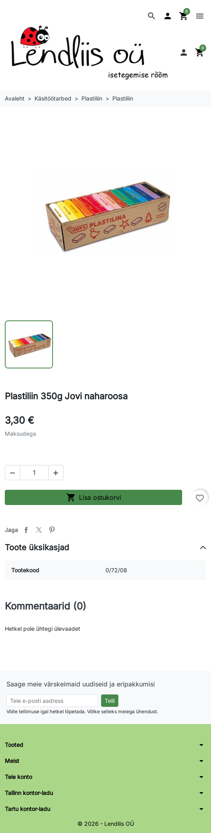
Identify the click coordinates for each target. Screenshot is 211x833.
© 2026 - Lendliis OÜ (105, 823)
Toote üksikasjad (37, 547)
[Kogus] (34, 472)
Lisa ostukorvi (93, 497)
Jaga (26, 530)
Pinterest (52, 530)
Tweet (39, 530)
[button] (151, 16)
